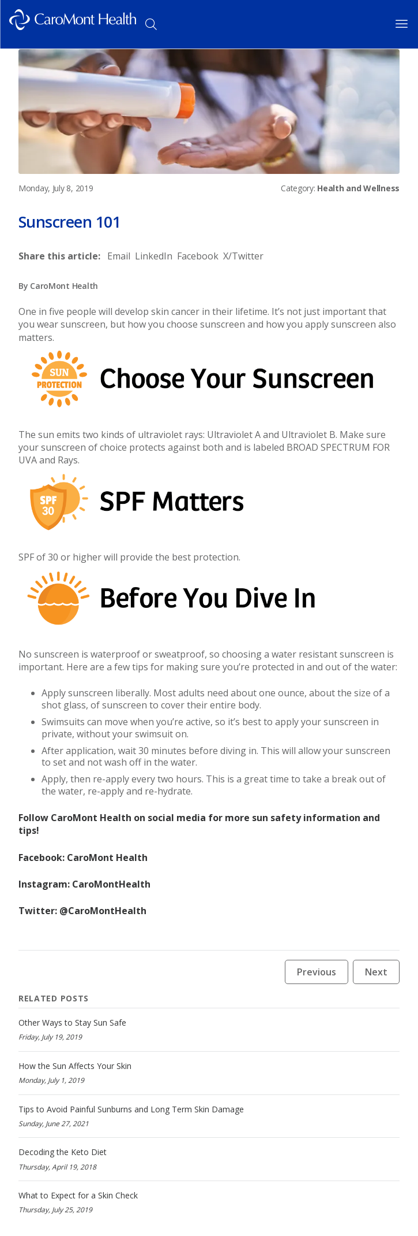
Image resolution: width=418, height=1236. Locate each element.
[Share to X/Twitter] (243, 256)
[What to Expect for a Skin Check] (209, 1202)
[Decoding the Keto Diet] (209, 1159)
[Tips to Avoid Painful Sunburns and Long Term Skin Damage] (209, 1116)
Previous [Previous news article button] (316, 972)
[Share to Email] (119, 256)
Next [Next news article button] (376, 972)
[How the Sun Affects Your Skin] (209, 1072)
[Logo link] (72, 24)
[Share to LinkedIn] (154, 256)
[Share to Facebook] (198, 256)
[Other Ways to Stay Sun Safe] (209, 1029)
